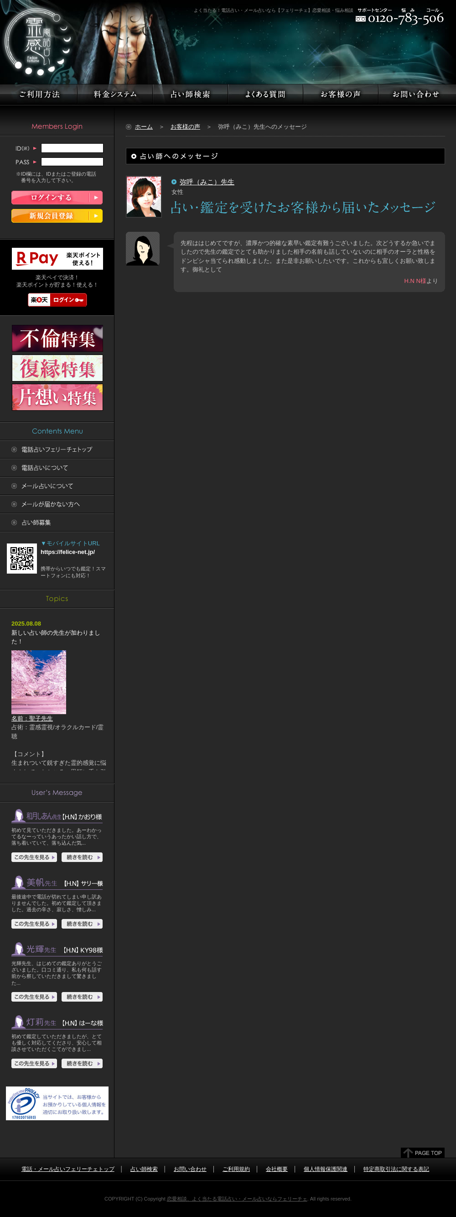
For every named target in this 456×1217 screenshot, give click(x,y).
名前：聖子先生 (38, 715)
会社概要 (277, 1169)
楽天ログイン (57, 300)
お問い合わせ (190, 1169)
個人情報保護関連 (325, 1169)
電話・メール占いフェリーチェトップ (67, 1169)
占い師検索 (144, 1169)
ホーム (144, 126)
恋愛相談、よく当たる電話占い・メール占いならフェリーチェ (237, 1198)
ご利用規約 (236, 1169)
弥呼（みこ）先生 (207, 182)
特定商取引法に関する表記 (396, 1169)
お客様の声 (185, 126)
